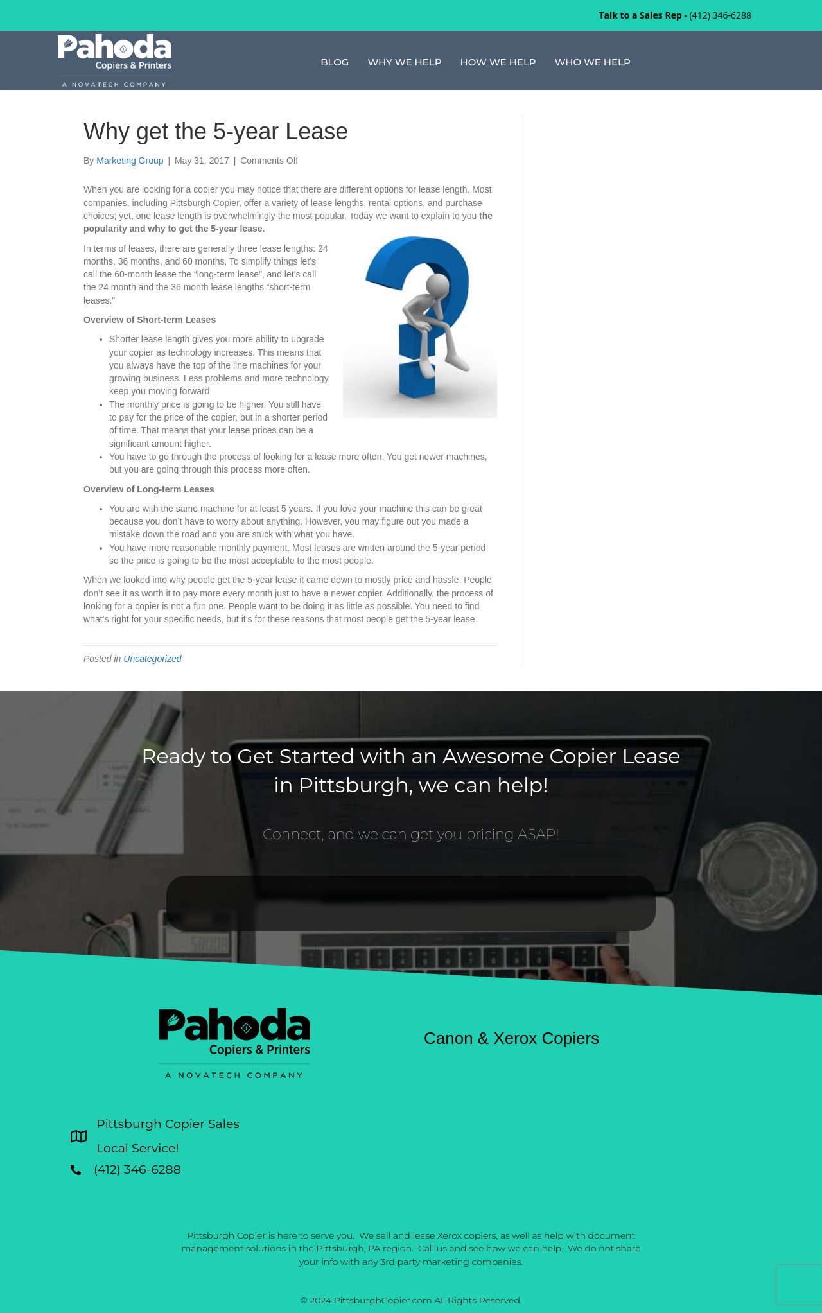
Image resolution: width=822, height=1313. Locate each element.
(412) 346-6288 (720, 15)
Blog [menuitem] (334, 62)
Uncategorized (152, 659)
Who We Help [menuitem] (593, 62)
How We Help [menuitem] (498, 62)
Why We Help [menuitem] (404, 62)
